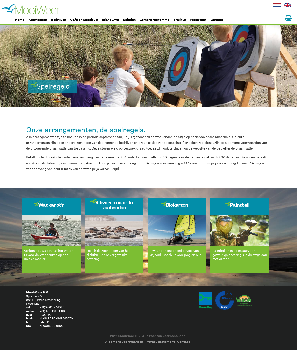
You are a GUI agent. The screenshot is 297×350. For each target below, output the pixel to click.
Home (31, 9)
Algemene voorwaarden (124, 342)
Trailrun (180, 20)
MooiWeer (198, 20)
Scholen (129, 20)
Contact (217, 20)
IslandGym (110, 20)
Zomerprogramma (154, 20)
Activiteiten (38, 20)
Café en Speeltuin (84, 20)
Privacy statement (160, 342)
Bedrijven (58, 20)
